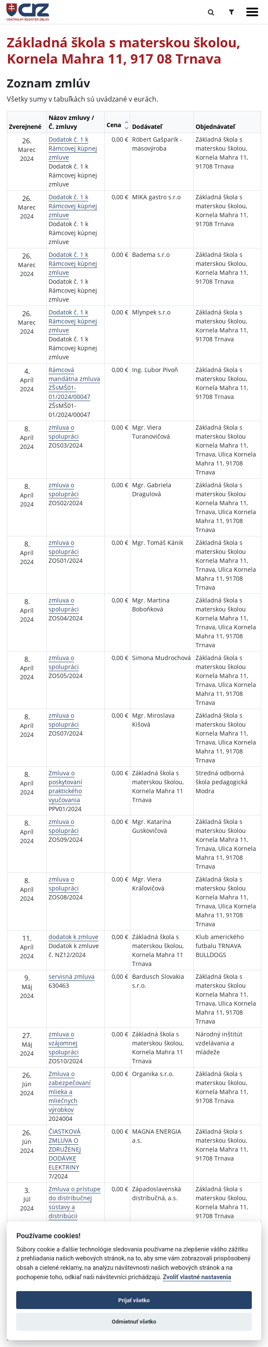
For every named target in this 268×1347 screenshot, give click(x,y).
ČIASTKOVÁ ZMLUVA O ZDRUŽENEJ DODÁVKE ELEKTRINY (65, 1149)
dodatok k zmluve (73, 937)
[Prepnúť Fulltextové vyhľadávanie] (211, 12)
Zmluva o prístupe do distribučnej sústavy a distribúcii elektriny (75, 1207)
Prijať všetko (134, 1300)
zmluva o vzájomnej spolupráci (64, 1043)
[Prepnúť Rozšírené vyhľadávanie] (231, 12)
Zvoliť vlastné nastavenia (197, 1277)
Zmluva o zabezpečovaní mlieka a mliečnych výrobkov (70, 1092)
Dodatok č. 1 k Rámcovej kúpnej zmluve (73, 148)
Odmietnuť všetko (134, 1321)
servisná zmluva (72, 976)
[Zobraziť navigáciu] (252, 12)
